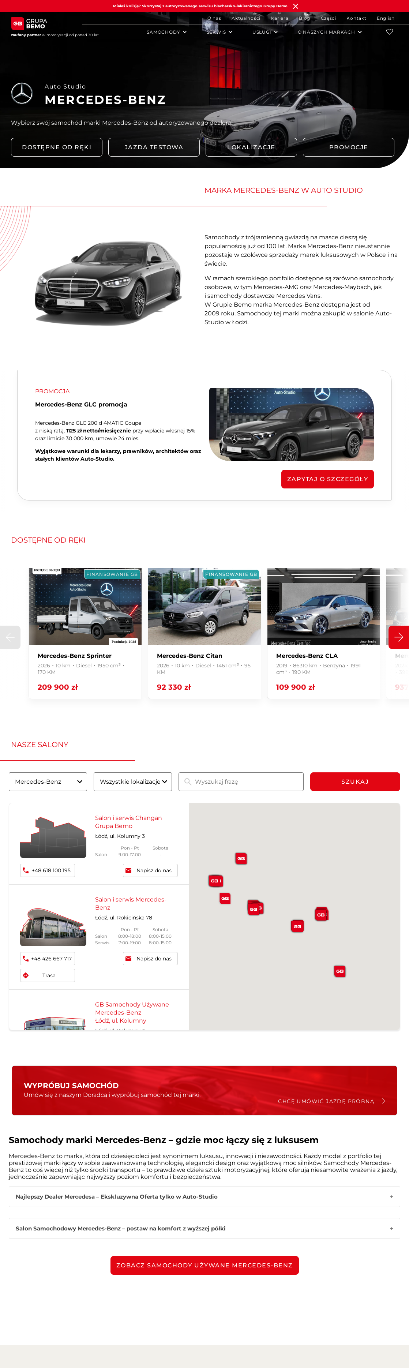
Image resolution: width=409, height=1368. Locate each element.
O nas (214, 18)
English (386, 18)
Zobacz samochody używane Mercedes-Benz (204, 1265)
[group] (85, 633)
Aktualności (246, 18)
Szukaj (355, 781)
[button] (399, 637)
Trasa (49, 975)
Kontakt (356, 18)
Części (328, 18)
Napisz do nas (154, 870)
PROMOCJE (348, 147)
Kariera (280, 18)
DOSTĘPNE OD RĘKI (56, 147)
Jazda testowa (154, 147)
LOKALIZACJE (251, 147)
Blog (304, 18)
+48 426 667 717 (51, 958)
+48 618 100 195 (51, 870)
